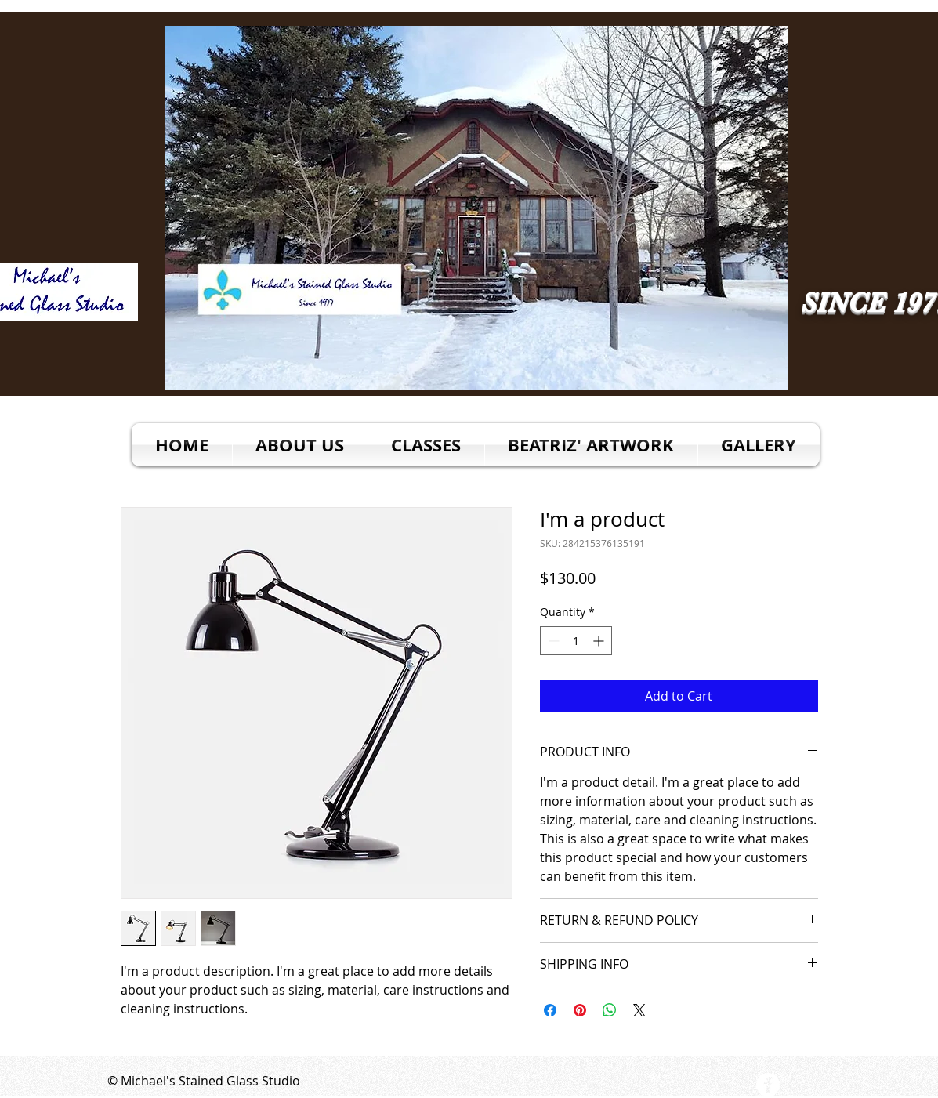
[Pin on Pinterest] (579, 1010)
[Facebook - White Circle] (768, 1084)
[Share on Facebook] (550, 1010)
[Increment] (600, 640)
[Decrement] (552, 640)
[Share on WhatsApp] (609, 1010)
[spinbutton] (576, 640)
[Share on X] (639, 1010)
